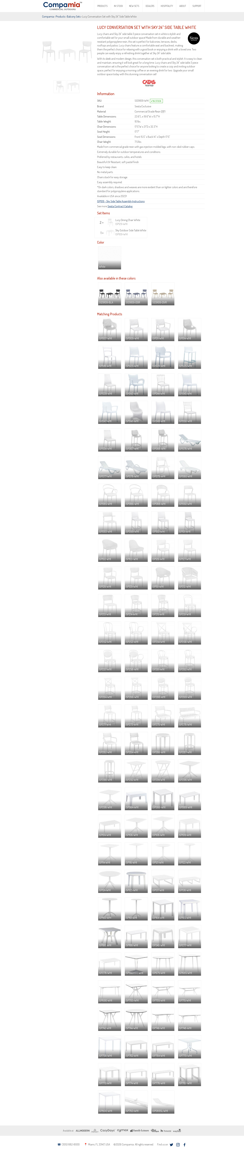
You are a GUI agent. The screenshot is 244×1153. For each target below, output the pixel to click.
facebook (185, 1145)
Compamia (48, 16)
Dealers (150, 5)
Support (196, 5)
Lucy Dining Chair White (123, 222)
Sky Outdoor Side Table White (126, 232)
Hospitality (167, 5)
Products (102, 5)
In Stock (118, 5)
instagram (178, 1145)
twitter (172, 1145)
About (182, 5)
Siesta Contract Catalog (120, 206)
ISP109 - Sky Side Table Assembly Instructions (121, 201)
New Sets (134, 5)
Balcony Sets (73, 16)
